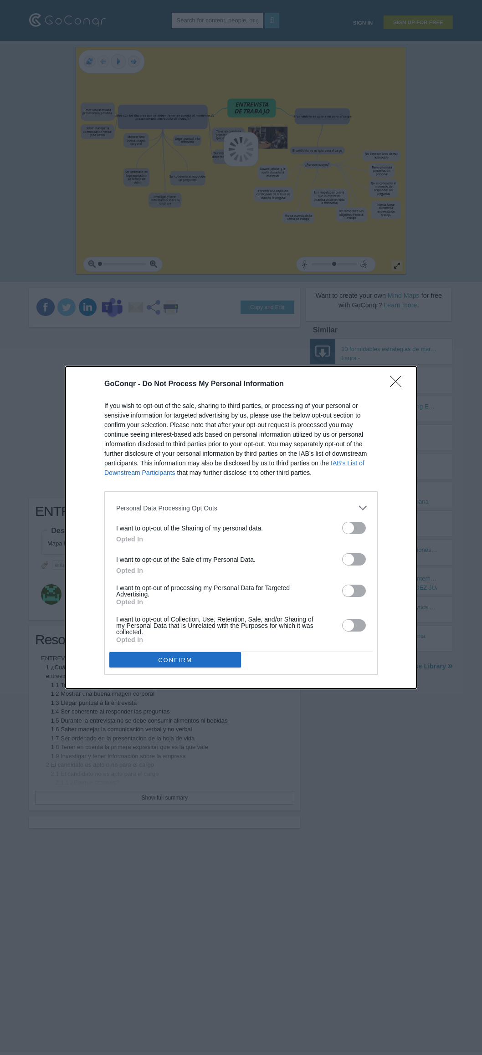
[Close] (398, 384)
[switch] (354, 528)
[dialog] (241, 527)
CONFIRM (175, 660)
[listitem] (241, 508)
